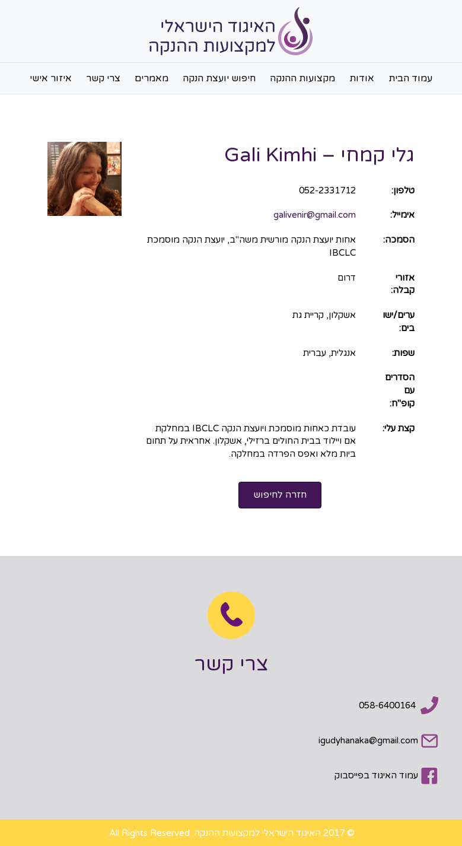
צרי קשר (103, 78)
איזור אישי (51, 78)
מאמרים (151, 78)
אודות (361, 78)
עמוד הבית (410, 78)
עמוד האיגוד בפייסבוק (376, 775)
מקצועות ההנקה (302, 78)
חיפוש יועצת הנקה (219, 78)
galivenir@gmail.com (314, 214)
